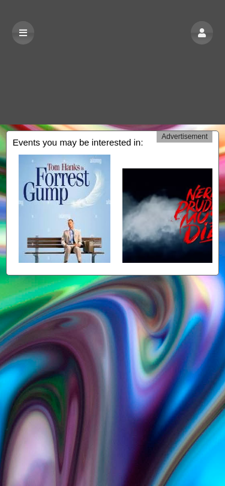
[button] (202, 33)
